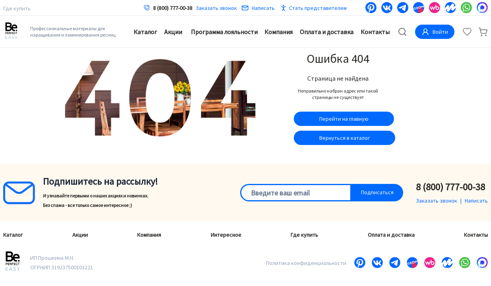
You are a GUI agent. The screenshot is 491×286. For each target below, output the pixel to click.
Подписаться (377, 192)
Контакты (375, 32)
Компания (278, 32)
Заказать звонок (216, 8)
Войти (434, 32)
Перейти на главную (344, 118)
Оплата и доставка (326, 32)
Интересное (226, 234)
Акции (173, 32)
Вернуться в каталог (344, 137)
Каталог (145, 32)
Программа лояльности (224, 32)
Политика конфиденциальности (306, 263)
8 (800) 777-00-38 (172, 8)
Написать (258, 8)
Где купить (17, 8)
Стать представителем (318, 8)
